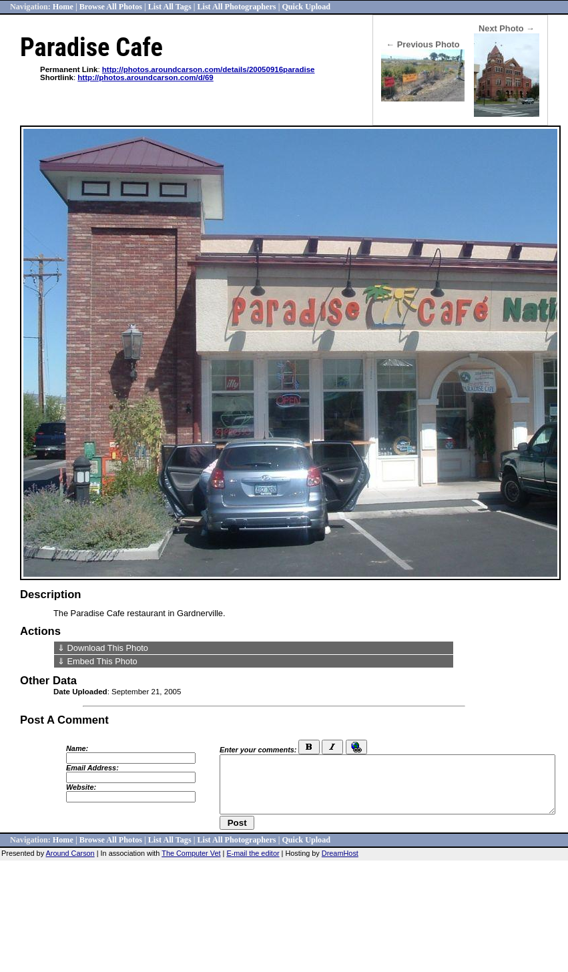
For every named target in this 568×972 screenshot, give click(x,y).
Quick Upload (306, 6)
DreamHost (340, 853)
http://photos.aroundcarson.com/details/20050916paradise (208, 69)
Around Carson (70, 853)
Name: (77, 748)
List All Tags (170, 6)
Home (63, 6)
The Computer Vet (191, 853)
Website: (81, 787)
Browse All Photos (110, 6)
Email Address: (92, 768)
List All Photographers (236, 6)
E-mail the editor (252, 853)
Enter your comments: (258, 750)
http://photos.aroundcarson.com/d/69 (145, 77)
